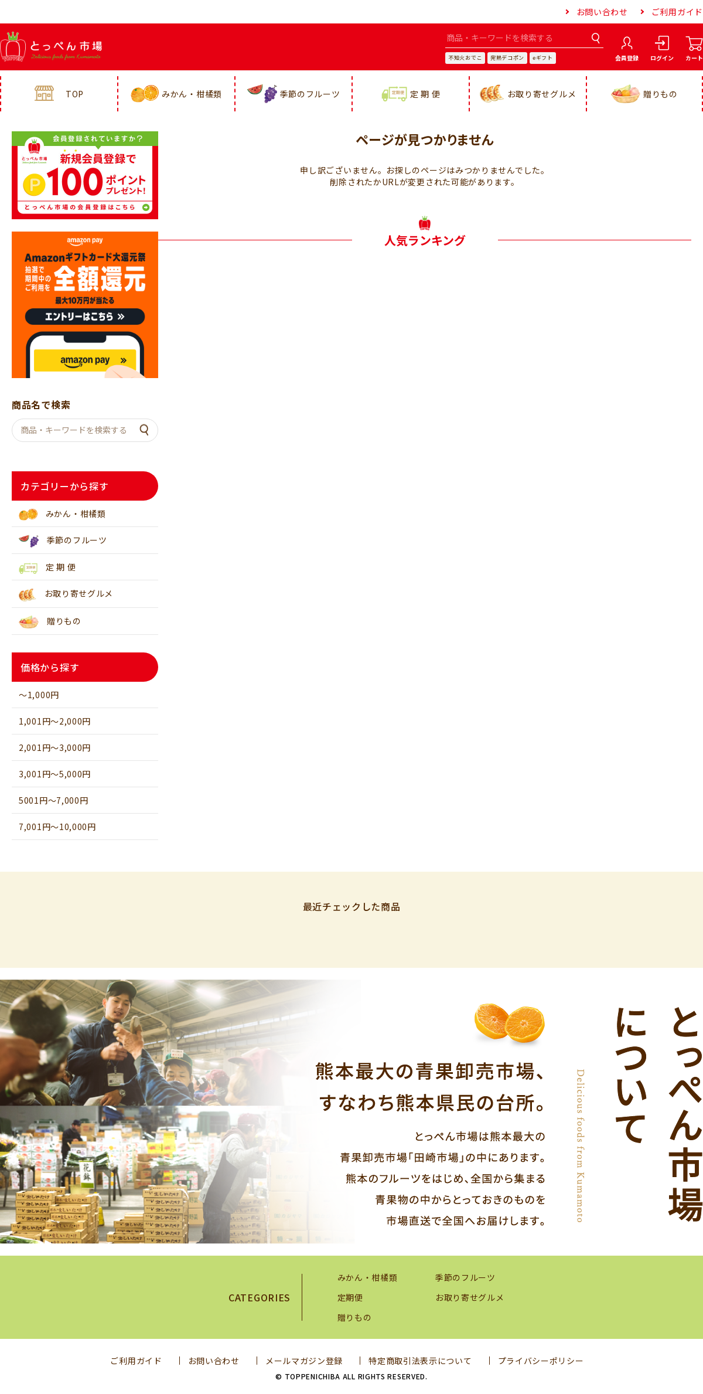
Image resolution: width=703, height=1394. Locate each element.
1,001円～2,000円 (55, 721)
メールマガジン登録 (304, 1360)
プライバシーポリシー (541, 1360)
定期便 (350, 1297)
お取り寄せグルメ (528, 93)
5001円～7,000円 (53, 800)
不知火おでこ (465, 58)
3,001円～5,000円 (55, 774)
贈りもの (644, 94)
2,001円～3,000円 (55, 747)
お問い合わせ (602, 12)
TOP (59, 94)
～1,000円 (39, 695)
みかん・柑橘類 (176, 94)
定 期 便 (411, 94)
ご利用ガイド (677, 12)
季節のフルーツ (293, 94)
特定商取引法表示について (420, 1360)
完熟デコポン (507, 58)
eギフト (543, 58)
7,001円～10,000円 (57, 826)
